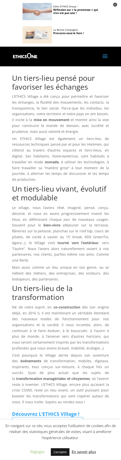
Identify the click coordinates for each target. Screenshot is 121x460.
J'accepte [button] (60, 452)
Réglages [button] (37, 451)
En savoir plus (84, 451)
